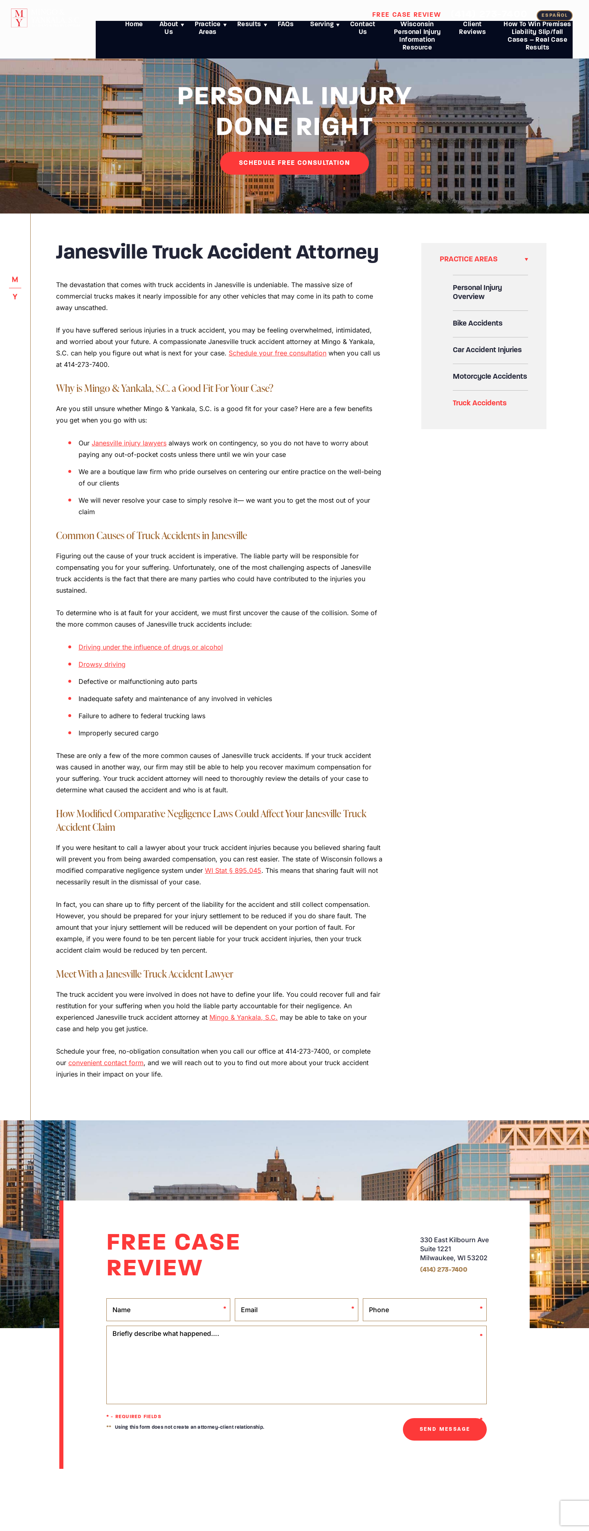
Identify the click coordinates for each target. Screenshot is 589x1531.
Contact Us (362, 34)
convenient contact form (106, 1063)
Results (249, 30)
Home (134, 30)
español (555, 15)
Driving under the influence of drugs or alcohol (151, 647)
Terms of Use (310, 1492)
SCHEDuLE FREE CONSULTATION (294, 163)
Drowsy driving (102, 664)
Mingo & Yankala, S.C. (243, 1017)
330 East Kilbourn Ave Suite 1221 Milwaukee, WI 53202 (454, 1249)
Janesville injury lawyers (129, 443)
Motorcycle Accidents (490, 377)
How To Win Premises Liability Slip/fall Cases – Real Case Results (537, 41)
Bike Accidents (478, 324)
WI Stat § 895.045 (233, 870)
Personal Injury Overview (477, 292)
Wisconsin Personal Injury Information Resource (417, 41)
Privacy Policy (276, 1492)
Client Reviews (472, 34)
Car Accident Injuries (487, 350)
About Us (169, 34)
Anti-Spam (340, 1492)
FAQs (286, 30)
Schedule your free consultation (277, 353)
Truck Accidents (480, 403)
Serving (322, 30)
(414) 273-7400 (489, 14)
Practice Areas (208, 34)
